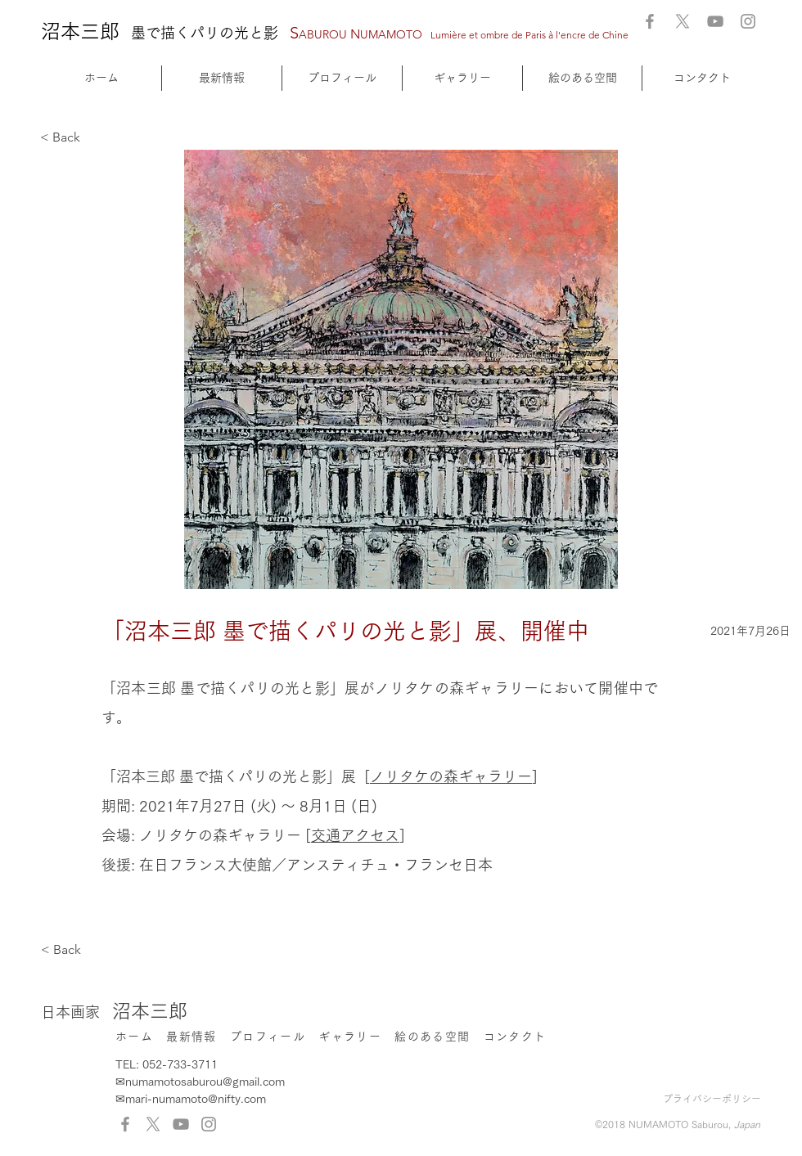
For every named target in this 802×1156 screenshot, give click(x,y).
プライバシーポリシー (712, 1099)
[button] (462, 78)
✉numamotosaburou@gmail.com (200, 1081)
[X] (682, 21)
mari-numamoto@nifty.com (195, 1098)
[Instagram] (748, 21)
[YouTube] (715, 21)
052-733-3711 (180, 1064)
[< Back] (94, 138)
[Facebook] (650, 21)
